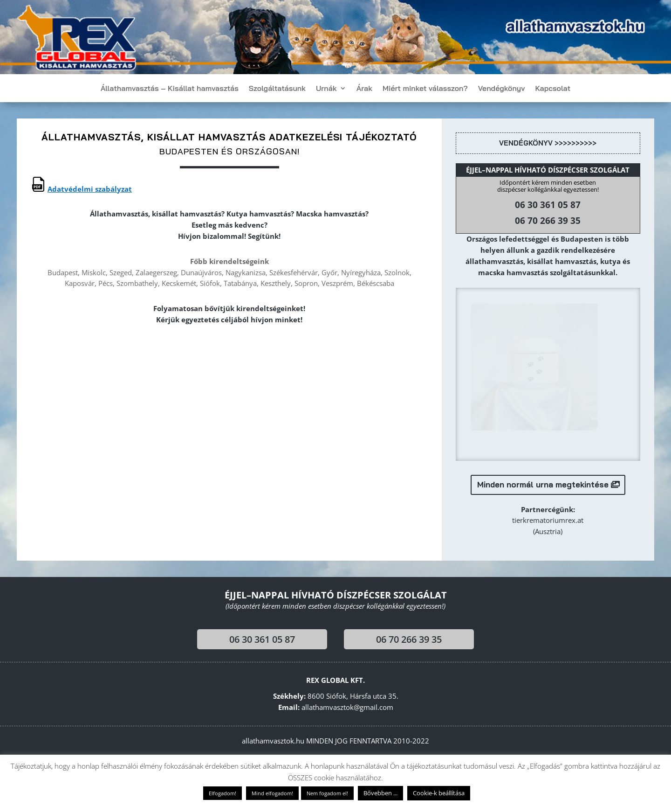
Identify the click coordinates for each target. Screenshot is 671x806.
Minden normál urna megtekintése (543, 487)
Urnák (326, 89)
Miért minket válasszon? (425, 89)
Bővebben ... (380, 793)
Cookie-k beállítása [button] (439, 793)
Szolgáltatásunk (277, 89)
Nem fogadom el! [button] (327, 793)
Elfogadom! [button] (222, 793)
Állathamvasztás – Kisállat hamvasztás (170, 89)
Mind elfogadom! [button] (272, 793)
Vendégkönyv (501, 89)
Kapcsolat (552, 89)
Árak (364, 89)
